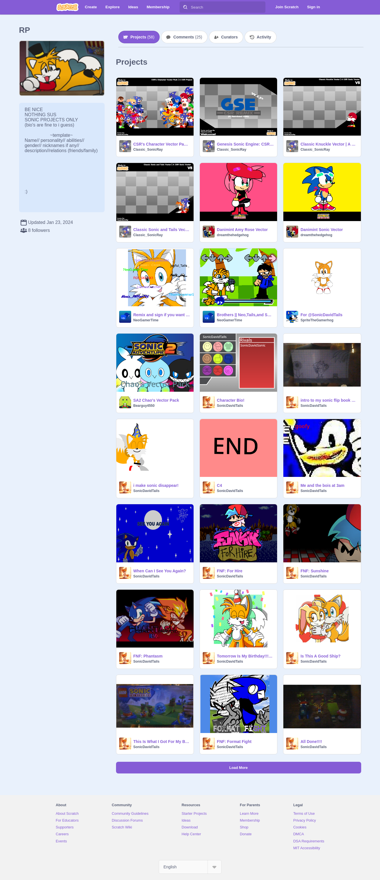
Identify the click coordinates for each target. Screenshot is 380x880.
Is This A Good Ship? (320, 656)
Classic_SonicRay (148, 150)
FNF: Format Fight (234, 741)
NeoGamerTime (145, 320)
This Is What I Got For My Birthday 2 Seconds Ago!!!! (161, 741)
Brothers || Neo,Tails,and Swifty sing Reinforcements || (245, 315)
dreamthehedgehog (233, 235)
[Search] (185, 7)
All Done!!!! (311, 741)
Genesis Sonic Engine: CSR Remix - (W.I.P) (245, 144)
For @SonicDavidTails (321, 315)
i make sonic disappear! (156, 485)
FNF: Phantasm (148, 656)
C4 (219, 485)
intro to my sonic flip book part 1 (328, 400)
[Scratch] (67, 7)
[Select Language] (190, 867)
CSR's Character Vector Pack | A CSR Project (161, 144)
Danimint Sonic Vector (321, 229)
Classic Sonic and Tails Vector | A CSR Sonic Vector (161, 229)
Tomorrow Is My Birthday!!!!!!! (245, 656)
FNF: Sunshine (314, 571)
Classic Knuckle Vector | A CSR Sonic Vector (328, 144)
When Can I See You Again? (159, 571)
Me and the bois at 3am (322, 485)
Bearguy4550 (144, 406)
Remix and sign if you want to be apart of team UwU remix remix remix (161, 315)
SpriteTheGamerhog (316, 320)
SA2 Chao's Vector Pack (156, 400)
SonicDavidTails (230, 406)
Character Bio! (230, 400)
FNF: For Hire (229, 571)
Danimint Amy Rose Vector (242, 229)
